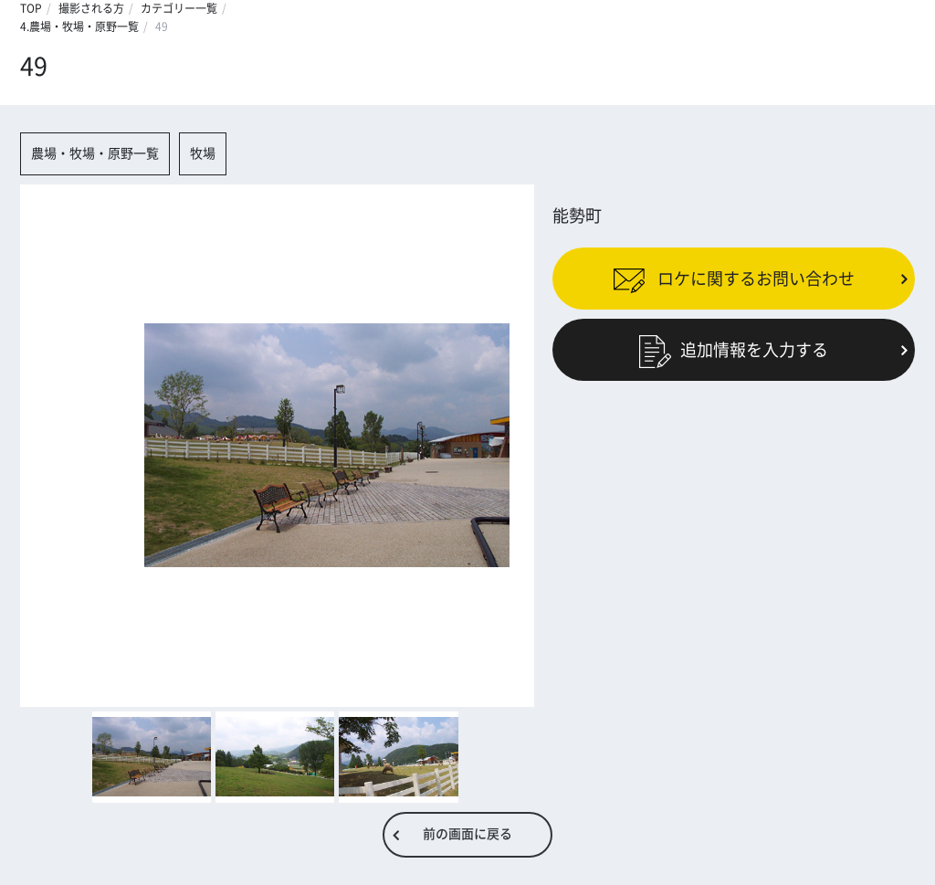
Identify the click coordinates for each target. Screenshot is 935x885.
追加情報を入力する (733, 350)
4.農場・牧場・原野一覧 (79, 26)
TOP (31, 8)
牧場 (202, 153)
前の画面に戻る (467, 833)
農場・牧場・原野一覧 (95, 153)
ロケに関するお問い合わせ (734, 277)
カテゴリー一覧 (179, 8)
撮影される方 (91, 8)
